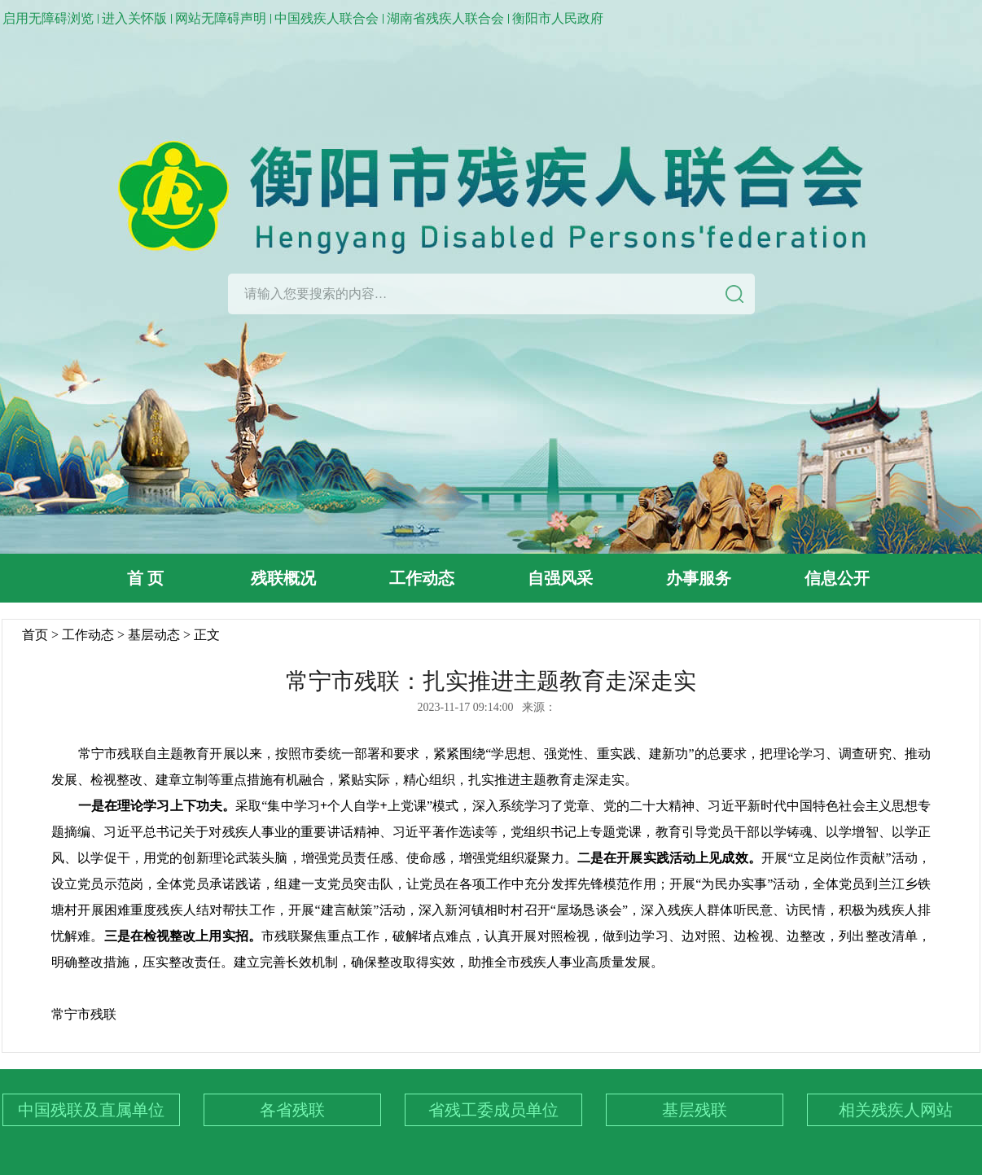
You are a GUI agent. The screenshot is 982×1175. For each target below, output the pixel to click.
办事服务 (698, 578)
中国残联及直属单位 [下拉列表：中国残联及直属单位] (91, 1110)
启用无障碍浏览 (48, 18)
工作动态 (421, 578)
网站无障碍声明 (220, 18)
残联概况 (283, 578)
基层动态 (154, 635)
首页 (35, 635)
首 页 (145, 578)
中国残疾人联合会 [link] (326, 18)
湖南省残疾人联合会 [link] (445, 18)
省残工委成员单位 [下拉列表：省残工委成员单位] (493, 1110)
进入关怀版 (134, 18)
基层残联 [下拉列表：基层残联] (694, 1110)
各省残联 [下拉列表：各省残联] (292, 1110)
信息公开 (837, 578)
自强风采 (560, 578)
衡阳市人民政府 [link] (557, 18)
